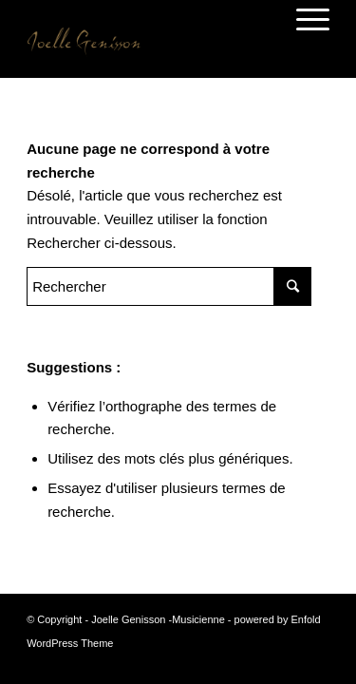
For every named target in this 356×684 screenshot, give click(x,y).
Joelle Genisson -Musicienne (158, 619)
